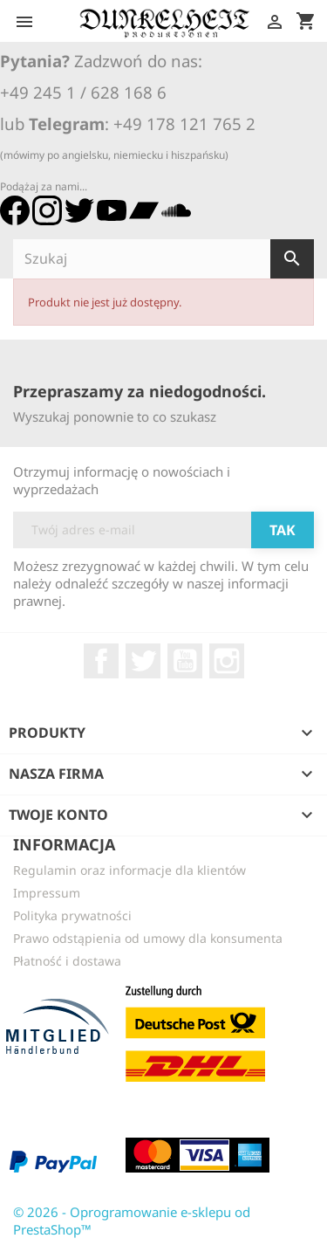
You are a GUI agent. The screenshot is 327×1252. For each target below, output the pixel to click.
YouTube (184, 660)
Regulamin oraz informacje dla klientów (129, 870)
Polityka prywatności (72, 915)
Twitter (143, 660)
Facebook (101, 660)
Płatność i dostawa (67, 961)
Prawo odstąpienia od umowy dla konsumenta (148, 938)
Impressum (46, 892)
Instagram (226, 660)
